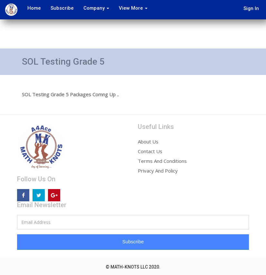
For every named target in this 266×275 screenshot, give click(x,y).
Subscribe (62, 8)
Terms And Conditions (162, 161)
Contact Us (150, 151)
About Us (148, 141)
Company (96, 8)
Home (34, 8)
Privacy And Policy (158, 170)
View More (133, 8)
